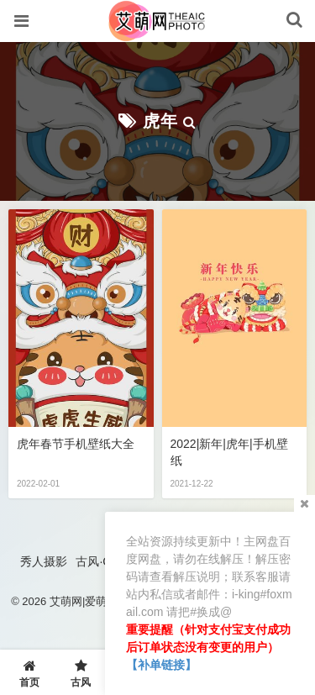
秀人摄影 (43, 561)
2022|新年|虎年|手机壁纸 (229, 452)
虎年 (160, 121)
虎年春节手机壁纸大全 (75, 443)
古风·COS (102, 561)
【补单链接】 (161, 664)
